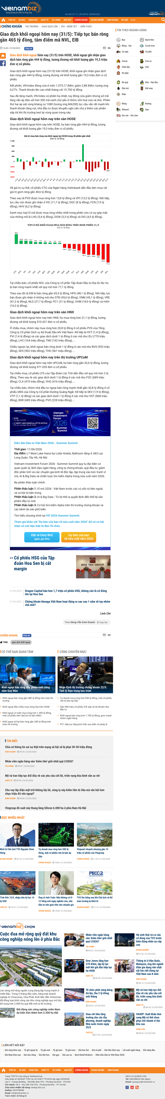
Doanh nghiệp (6, 859)
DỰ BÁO (22, 20)
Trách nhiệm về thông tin (16, 1096)
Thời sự (3, 907)
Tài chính (9, 766)
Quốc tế (8, 780)
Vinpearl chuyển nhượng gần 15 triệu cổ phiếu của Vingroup (92, 851)
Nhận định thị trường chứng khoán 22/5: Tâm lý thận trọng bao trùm (83, 689)
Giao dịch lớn (50, 26)
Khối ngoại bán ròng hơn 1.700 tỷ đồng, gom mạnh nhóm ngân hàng (86, 717)
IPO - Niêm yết (69, 26)
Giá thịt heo (44, 1055)
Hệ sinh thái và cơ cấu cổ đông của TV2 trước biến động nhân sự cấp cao (149, 939)
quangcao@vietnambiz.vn (143, 1082)
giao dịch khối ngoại (21, 642)
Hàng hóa (140, 1029)
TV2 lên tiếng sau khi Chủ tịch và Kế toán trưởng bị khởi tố (95, 899)
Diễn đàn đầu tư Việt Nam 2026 (110, 1055)
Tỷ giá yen (57, 1050)
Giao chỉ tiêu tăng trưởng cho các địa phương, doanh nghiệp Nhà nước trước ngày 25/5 (98, 1021)
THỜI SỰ (11, 20)
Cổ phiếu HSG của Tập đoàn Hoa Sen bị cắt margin (34, 563)
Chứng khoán (11, 26)
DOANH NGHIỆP (97, 20)
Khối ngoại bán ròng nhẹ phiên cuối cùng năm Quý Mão (26, 689)
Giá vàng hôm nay (13, 1050)
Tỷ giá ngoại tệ (31, 1050)
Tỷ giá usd (45, 1050)
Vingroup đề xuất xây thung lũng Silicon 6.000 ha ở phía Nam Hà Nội (45, 808)
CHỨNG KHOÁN (81, 20)
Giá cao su (67, 1055)
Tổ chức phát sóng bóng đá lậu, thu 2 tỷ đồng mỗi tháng (99, 993)
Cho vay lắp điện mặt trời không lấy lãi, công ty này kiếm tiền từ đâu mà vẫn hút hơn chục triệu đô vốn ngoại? (54, 791)
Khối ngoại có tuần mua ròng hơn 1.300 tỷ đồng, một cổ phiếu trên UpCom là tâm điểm (26, 714)
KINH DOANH (112, 20)
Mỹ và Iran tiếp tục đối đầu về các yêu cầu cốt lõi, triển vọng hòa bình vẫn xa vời (52, 776)
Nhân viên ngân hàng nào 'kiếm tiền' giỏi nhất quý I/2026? (39, 761)
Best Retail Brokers (84, 1055)
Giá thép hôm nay (13, 1055)
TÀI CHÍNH (56, 20)
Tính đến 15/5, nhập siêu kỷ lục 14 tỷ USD (17, 899)
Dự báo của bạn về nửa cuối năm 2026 (78, 537)
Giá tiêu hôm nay (112, 1050)
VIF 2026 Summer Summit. (63, 515)
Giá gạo (55, 1055)
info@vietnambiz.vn (20, 1093)
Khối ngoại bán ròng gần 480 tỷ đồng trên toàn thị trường (27, 699)
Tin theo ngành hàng (132, 30)
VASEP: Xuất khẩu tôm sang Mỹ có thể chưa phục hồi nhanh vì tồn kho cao (148, 1019)
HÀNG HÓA (33, 20)
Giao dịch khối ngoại (23, 55)
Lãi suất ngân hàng (131, 1050)
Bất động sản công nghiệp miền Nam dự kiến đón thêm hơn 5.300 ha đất (38, 1011)
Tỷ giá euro (70, 1050)
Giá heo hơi (83, 1050)
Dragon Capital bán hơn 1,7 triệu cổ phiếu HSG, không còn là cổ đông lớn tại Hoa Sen (66, 592)
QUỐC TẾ (44, 20)
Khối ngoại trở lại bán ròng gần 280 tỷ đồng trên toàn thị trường (26, 723)
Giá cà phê (96, 1050)
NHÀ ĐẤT (67, 20)
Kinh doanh (10, 752)
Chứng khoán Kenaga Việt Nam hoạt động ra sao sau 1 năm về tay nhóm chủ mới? (67, 603)
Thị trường (31, 26)
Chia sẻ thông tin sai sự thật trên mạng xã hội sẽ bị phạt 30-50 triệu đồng (48, 747)
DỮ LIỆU (124, 20)
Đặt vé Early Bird (42, 537)
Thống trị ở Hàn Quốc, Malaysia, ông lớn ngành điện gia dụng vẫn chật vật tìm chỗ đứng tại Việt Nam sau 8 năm (149, 967)
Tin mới (11, 741)
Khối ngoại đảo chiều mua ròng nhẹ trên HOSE (26, 707)
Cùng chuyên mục (73, 652)
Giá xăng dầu (149, 1050)
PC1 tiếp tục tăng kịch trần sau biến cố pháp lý (83, 724)
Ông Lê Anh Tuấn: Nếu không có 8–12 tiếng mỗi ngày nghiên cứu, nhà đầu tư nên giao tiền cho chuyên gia (56, 901)
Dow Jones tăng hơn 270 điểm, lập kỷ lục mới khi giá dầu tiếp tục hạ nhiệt (99, 965)
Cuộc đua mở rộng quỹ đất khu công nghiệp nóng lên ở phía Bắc (30, 936)
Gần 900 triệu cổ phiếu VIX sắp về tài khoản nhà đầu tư (84, 708)
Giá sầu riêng (30, 1055)
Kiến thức (86, 26)
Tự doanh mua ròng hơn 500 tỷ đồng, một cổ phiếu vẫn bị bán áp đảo (86, 699)
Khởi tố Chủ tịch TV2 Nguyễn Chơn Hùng (17, 851)
